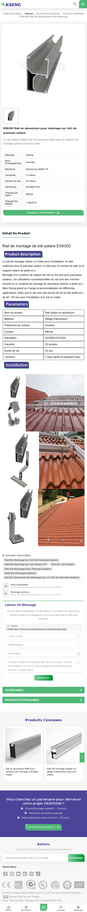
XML (59, 900)
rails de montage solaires (20, 573)
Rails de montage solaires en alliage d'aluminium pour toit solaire (61, 772)
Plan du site (16, 900)
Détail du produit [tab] (16, 233)
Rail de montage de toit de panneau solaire (31, 560)
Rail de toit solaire (63, 564)
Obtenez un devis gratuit (41, 827)
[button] (82, 757)
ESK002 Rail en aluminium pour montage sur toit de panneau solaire (37, 629)
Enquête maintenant (41, 212)
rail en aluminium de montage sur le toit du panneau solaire (42, 577)
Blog (5, 900)
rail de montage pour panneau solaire (28, 568)
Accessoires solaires (48, 13)
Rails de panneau (73, 13)
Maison (29, 13)
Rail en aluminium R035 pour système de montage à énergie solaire (22, 772)
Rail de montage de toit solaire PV (26, 564)
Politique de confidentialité (40, 900)
